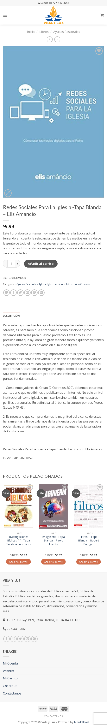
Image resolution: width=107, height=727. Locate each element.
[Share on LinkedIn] (41, 292)
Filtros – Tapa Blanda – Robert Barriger (88, 540)
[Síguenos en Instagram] (13, 639)
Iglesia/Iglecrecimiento (52, 284)
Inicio (31, 32)
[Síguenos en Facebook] (6, 639)
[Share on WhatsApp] (6, 292)
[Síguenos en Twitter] (20, 639)
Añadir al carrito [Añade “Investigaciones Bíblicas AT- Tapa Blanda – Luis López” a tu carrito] (18, 561)
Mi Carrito (10, 678)
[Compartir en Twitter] (20, 292)
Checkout (10, 686)
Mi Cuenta (10, 663)
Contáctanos (12, 693)
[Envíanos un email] (27, 639)
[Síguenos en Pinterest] (34, 639)
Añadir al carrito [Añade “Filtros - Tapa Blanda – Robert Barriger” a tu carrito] (88, 561)
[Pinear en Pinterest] (34, 292)
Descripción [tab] (11, 315)
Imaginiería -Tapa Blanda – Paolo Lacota (53, 540)
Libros (44, 32)
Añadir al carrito (41, 264)
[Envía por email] (27, 292)
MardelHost (81, 722)
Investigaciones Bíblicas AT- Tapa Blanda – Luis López (18, 540)
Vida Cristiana (82, 284)
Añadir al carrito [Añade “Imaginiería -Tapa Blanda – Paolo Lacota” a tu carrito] (53, 561)
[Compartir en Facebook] (13, 292)
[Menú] (5, 15)
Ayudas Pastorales (66, 32)
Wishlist (8, 671)
